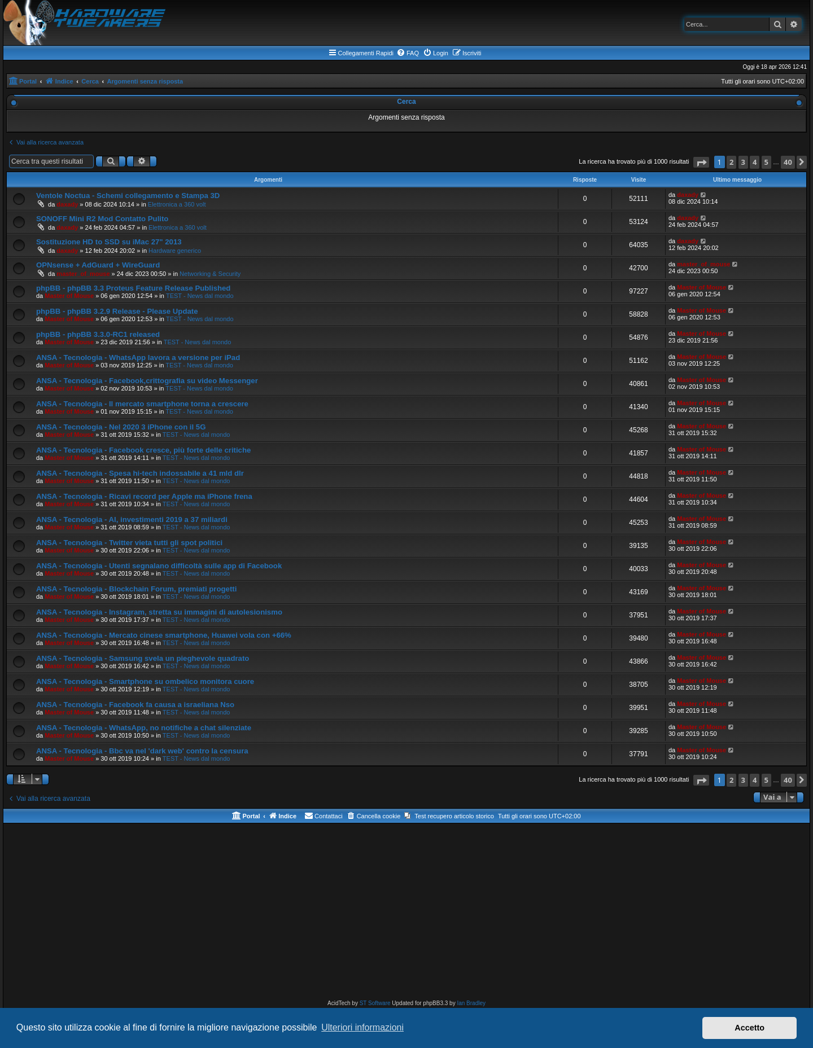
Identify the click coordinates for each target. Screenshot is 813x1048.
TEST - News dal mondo (200, 295)
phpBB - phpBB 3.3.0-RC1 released (98, 334)
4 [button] (755, 162)
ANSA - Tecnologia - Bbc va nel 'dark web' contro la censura (142, 751)
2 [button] (731, 162)
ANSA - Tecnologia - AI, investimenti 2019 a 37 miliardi (132, 519)
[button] (701, 162)
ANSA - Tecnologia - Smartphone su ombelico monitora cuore (145, 681)
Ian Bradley (471, 1003)
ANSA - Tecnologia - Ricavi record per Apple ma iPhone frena (144, 496)
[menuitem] (407, 53)
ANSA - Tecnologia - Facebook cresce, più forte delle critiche (143, 450)
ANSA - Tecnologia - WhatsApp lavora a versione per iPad (138, 357)
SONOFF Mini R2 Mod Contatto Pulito (102, 218)
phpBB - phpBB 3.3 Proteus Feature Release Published (133, 288)
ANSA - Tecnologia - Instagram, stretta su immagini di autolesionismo (159, 612)
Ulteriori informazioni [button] (362, 1027)
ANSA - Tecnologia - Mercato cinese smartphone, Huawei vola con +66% (163, 635)
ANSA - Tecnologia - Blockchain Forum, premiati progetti (136, 589)
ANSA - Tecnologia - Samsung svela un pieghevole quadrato (142, 658)
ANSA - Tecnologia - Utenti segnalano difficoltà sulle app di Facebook (159, 566)
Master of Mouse (69, 295)
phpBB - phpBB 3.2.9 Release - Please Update (117, 311)
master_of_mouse (83, 273)
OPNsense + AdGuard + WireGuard (98, 265)
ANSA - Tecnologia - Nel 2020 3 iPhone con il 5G (121, 427)
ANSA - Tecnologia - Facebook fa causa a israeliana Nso (135, 704)
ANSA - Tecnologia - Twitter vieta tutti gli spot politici (129, 542)
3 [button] (743, 162)
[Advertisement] (406, 914)
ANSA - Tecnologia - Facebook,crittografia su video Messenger (147, 380)
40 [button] (788, 162)
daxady (67, 204)
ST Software (375, 1003)
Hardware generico (174, 250)
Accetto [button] (749, 1027)
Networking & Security (210, 273)
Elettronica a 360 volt (177, 204)
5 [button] (766, 162)
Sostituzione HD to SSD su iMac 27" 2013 (109, 242)
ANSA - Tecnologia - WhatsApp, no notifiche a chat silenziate (143, 727)
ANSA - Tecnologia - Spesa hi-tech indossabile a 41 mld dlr (140, 473)
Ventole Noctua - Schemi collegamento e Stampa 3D (128, 195)
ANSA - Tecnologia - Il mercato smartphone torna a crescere (142, 404)
